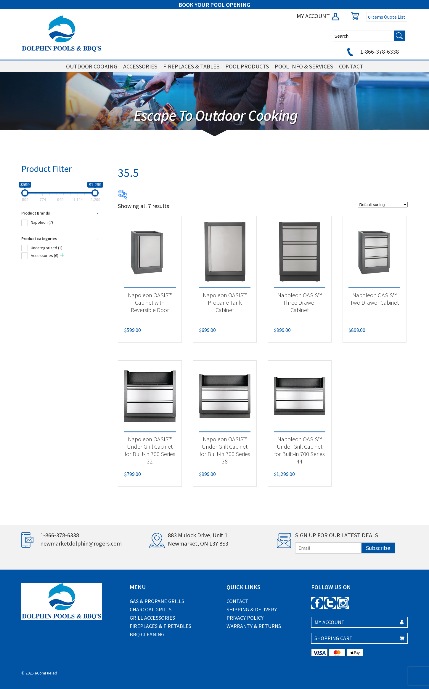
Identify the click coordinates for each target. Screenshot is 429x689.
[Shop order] (383, 204)
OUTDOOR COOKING (91, 66)
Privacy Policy (244, 617)
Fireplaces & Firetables (160, 626)
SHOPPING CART (333, 638)
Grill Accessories (152, 617)
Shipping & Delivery (251, 609)
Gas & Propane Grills (157, 601)
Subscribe (378, 547)
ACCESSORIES (140, 66)
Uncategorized (46, 247)
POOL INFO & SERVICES (304, 66)
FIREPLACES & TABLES (191, 66)
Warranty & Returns (253, 626)
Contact (237, 601)
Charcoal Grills (150, 609)
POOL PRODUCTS (247, 66)
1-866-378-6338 (372, 51)
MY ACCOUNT (318, 16)
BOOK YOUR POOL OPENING (214, 4)
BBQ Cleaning (147, 634)
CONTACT (351, 66)
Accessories (44, 255)
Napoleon (42, 222)
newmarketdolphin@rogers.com (81, 543)
